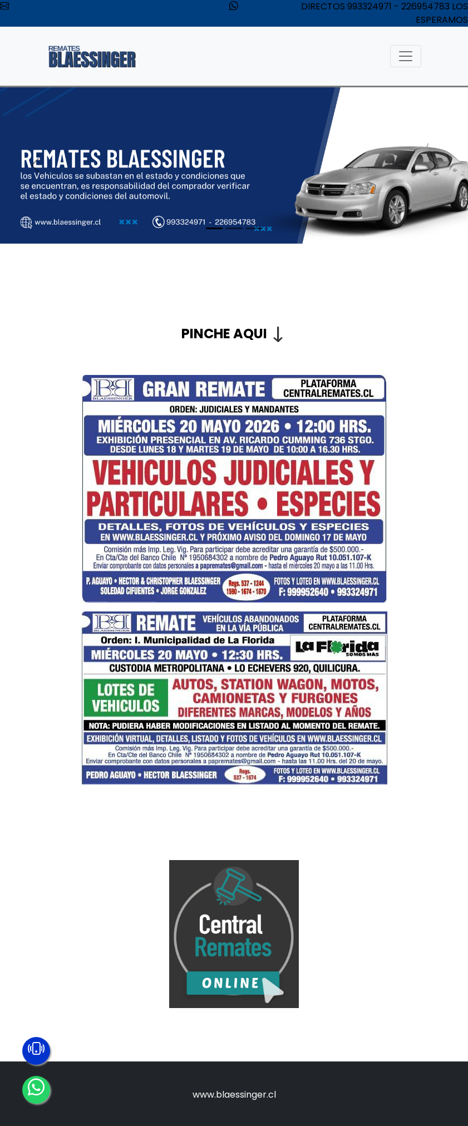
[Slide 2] (234, 228)
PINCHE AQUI (224, 333)
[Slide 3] (254, 228)
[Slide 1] (214, 228)
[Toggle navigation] (405, 56)
